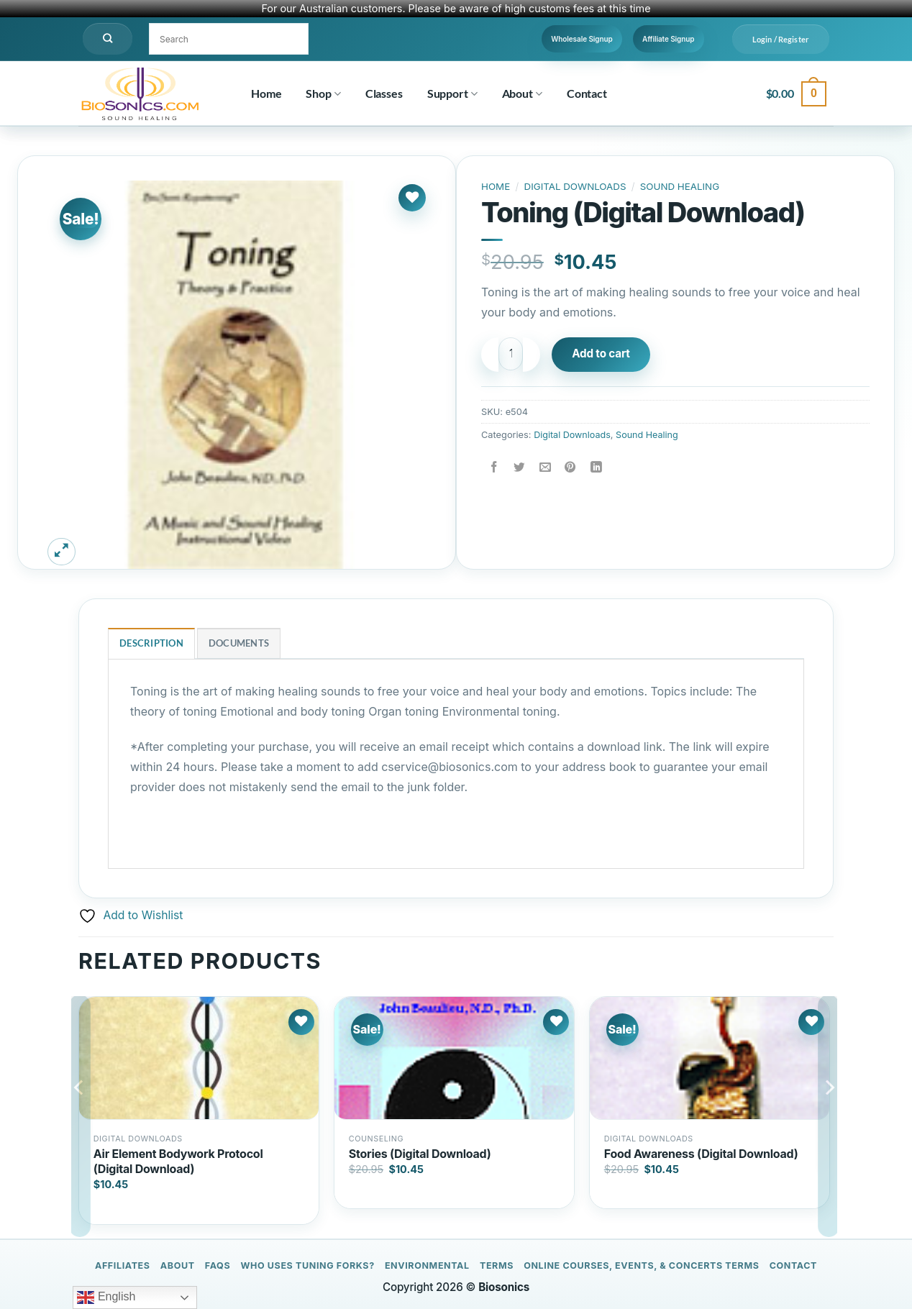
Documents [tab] (239, 643)
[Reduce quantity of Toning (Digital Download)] (489, 354)
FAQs (217, 1265)
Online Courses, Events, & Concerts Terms (641, 1265)
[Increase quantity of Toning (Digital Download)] (535, 354)
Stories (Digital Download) (420, 1153)
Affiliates (122, 1265)
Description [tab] (151, 643)
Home (266, 93)
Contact (587, 93)
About (522, 93)
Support (452, 93)
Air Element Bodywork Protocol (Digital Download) (178, 1161)
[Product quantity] (512, 353)
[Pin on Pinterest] (572, 467)
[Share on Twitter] (520, 467)
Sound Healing (682, 186)
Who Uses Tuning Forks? (307, 1265)
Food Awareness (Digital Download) (701, 1153)
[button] (780, 39)
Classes (384, 93)
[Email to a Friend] (546, 467)
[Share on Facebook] (494, 467)
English (106, 1297)
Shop (323, 93)
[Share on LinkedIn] (598, 467)
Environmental (427, 1265)
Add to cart (605, 354)
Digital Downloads (576, 186)
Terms (497, 1265)
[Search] (107, 39)
